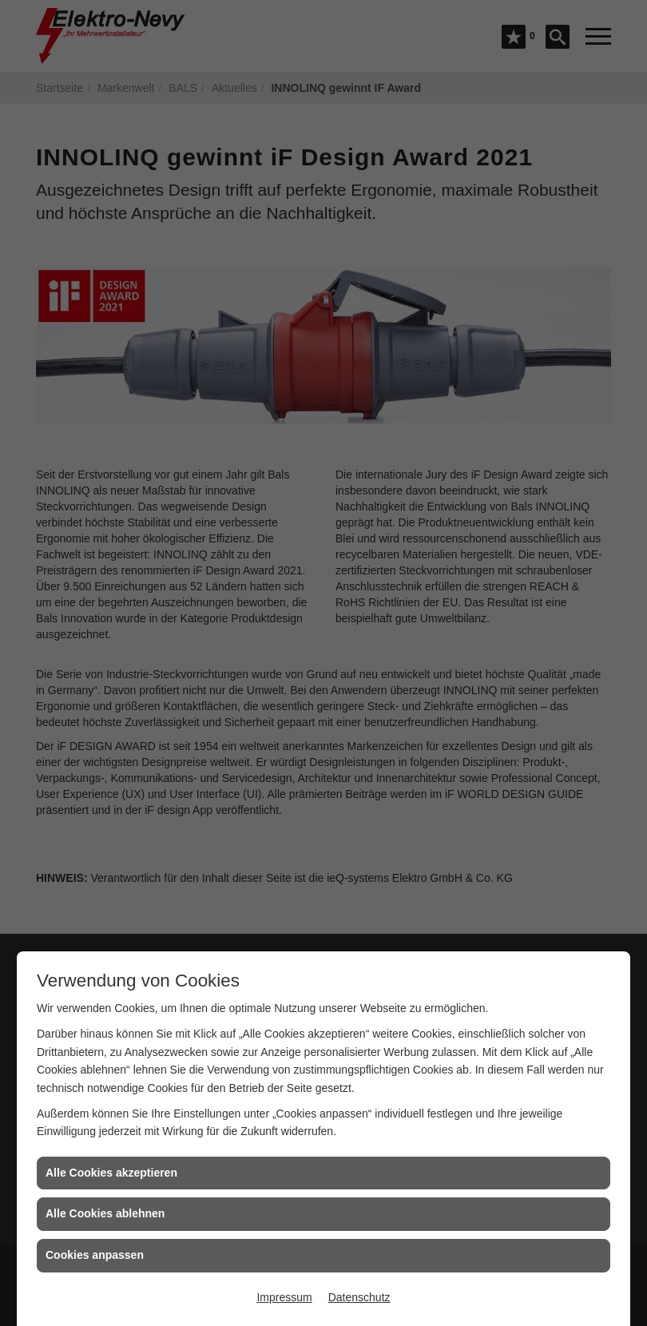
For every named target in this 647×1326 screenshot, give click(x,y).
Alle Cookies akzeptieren (111, 1172)
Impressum (284, 1297)
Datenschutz (359, 1297)
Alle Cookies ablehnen (105, 1213)
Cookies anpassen (95, 1255)
